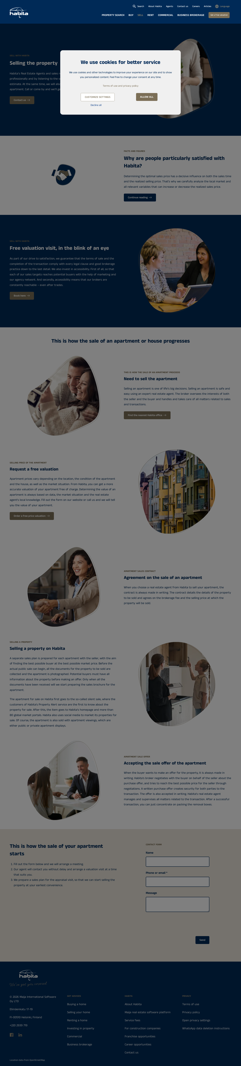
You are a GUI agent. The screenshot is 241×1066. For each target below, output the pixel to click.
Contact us (182, 6)
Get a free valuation (219, 15)
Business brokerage (190, 15)
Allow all (146, 97)
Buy (131, 15)
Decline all (96, 105)
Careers (196, 6)
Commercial (165, 15)
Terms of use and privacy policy (120, 86)
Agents (169, 6)
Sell (140, 15)
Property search (113, 15)
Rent (150, 15)
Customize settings (97, 97)
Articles (207, 6)
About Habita (155, 6)
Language (225, 6)
